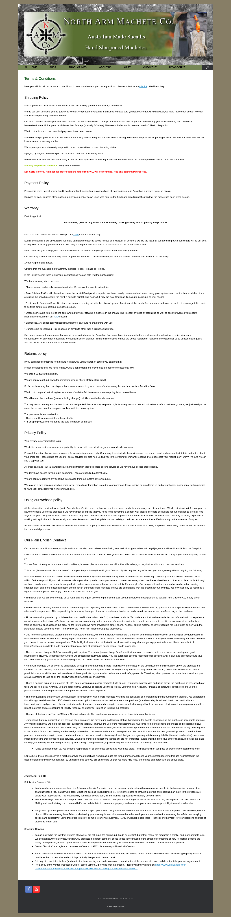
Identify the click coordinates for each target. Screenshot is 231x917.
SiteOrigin (112, 906)
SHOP (52, 67)
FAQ (56, 316)
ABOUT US (105, 67)
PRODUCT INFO (78, 67)
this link (143, 86)
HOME (30, 67)
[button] (207, 67)
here (76, 234)
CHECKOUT (150, 67)
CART (127, 67)
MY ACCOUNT (177, 67)
